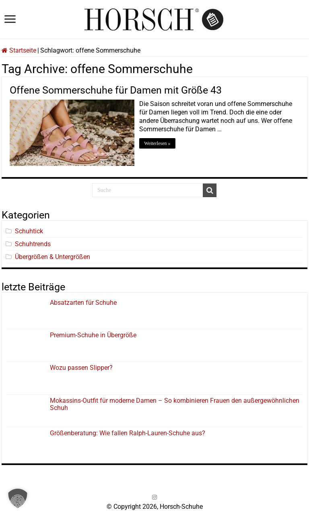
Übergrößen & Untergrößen (52, 256)
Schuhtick (29, 230)
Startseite (19, 50)
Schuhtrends (33, 243)
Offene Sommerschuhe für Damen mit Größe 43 (116, 90)
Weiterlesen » (158, 143)
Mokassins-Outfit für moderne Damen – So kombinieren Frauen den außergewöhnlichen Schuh (174, 403)
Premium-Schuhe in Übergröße (93, 334)
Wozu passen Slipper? (81, 367)
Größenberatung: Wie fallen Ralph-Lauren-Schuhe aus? (127, 432)
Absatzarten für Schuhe (85, 302)
